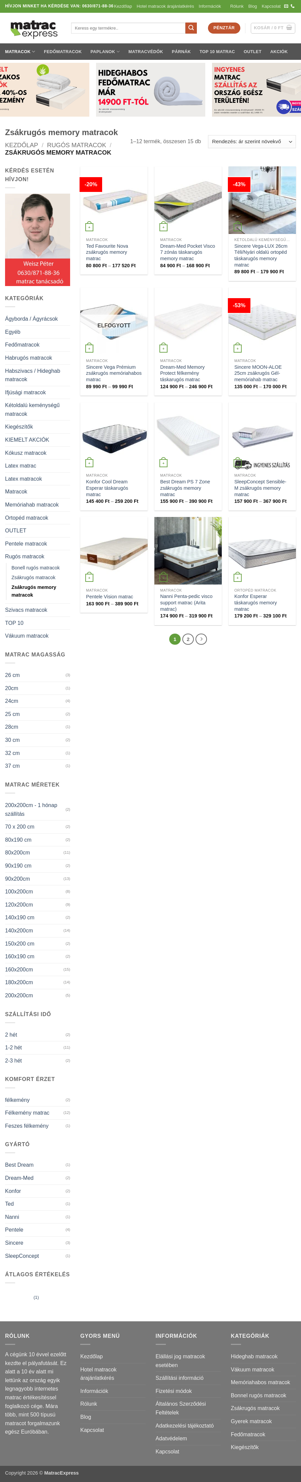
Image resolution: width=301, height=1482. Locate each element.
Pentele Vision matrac (109, 596)
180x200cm (19, 982)
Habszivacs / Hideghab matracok (32, 375)
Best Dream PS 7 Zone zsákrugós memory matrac (185, 488)
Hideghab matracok (254, 1356)
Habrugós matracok (28, 358)
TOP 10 (14, 623)
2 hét (11, 1035)
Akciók (279, 51)
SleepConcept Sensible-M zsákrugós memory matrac (260, 488)
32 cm (12, 753)
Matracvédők (145, 51)
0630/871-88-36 (98, 6)
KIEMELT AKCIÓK (27, 440)
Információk (212, 6)
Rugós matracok (76, 145)
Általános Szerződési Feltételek (181, 1408)
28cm (11, 727)
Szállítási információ (180, 1378)
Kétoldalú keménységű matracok (32, 409)
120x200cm (19, 905)
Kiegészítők (19, 427)
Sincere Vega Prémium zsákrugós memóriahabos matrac (114, 373)
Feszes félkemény (27, 1126)
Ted (9, 1204)
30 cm (12, 740)
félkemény (17, 1100)
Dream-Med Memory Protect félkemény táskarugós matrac (182, 373)
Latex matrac (20, 466)
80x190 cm (18, 840)
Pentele (14, 1230)
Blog (252, 6)
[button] (273, 28)
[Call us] (293, 6)
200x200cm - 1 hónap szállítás (31, 809)
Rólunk (237, 6)
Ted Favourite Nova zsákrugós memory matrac (107, 252)
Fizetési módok (174, 1391)
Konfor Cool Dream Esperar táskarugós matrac (107, 488)
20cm (11, 688)
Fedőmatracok (63, 51)
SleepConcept (22, 1256)
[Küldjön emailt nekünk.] (286, 6)
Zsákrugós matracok (33, 577)
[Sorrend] (252, 141)
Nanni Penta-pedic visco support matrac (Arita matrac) (186, 602)
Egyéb (12, 332)
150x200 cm (19, 944)
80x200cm (17, 852)
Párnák (181, 51)
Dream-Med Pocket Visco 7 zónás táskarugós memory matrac (187, 252)
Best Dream (19, 1165)
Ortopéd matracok (26, 518)
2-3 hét (13, 1061)
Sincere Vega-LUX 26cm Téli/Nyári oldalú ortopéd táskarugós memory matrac (261, 255)
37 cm (12, 766)
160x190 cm (19, 956)
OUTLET (253, 51)
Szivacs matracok (26, 610)
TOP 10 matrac (217, 51)
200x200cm (19, 995)
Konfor (13, 1191)
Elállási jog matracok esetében (180, 1361)
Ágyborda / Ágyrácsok (31, 319)
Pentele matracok (26, 544)
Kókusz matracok (26, 453)
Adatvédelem (171, 1438)
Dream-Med (19, 1178)
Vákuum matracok (27, 636)
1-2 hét (13, 1047)
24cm (11, 701)
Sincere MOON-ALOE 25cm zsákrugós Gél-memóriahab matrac (258, 373)
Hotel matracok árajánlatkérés (165, 6)
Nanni (12, 1217)
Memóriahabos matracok (260, 1382)
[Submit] (191, 28)
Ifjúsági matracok (25, 392)
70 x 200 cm (19, 827)
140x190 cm (19, 917)
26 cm (12, 675)
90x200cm (17, 879)
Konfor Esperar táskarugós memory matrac (255, 602)
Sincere (14, 1243)
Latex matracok (23, 479)
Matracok (20, 51)
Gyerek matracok (251, 1421)
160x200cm (19, 969)
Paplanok (105, 51)
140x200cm (19, 930)
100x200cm (19, 891)
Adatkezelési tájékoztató (185, 1426)
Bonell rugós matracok (35, 567)
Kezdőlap (123, 6)
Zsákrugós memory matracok (33, 591)
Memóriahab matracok (32, 505)
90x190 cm (18, 866)
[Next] (201, 639)
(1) (22, 1298)
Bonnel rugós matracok (259, 1395)
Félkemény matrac (27, 1113)
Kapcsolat (271, 6)
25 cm (12, 714)
